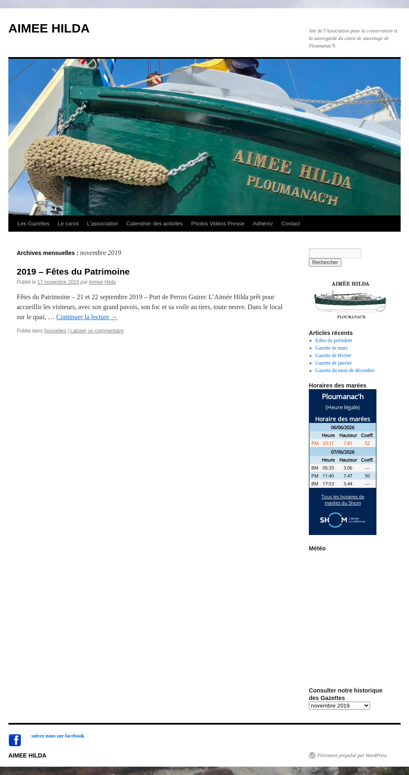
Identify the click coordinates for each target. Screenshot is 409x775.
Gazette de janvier (334, 363)
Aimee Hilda (102, 282)
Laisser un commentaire (97, 331)
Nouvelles (55, 331)
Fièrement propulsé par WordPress (352, 755)
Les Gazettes (34, 223)
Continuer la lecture (87, 316)
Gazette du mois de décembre (345, 370)
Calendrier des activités (154, 223)
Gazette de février (333, 355)
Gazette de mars (332, 348)
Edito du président (334, 340)
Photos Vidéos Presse (218, 223)
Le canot (68, 223)
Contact (290, 223)
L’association (102, 223)
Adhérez (263, 223)
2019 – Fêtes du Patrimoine (73, 271)
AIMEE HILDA (49, 28)
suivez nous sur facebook (57, 736)
